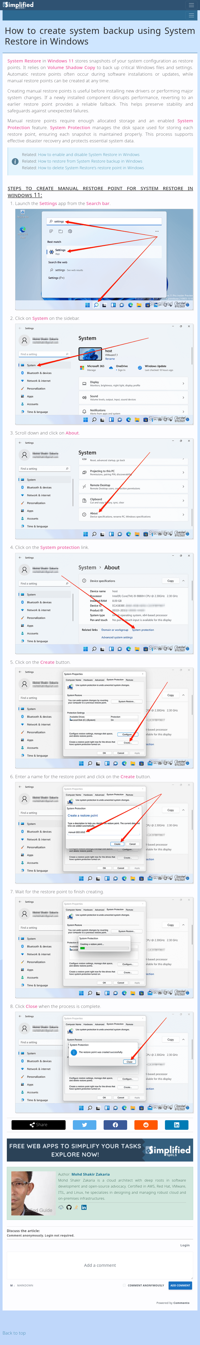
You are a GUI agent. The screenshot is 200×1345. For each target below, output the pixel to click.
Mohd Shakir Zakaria (91, 1174)
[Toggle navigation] (191, 5)
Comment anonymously (146, 1285)
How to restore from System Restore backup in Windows (90, 161)
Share (38, 1125)
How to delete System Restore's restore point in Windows (91, 167)
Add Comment (180, 1285)
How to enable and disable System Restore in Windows (89, 154)
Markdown (21, 1285)
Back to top (14, 1333)
